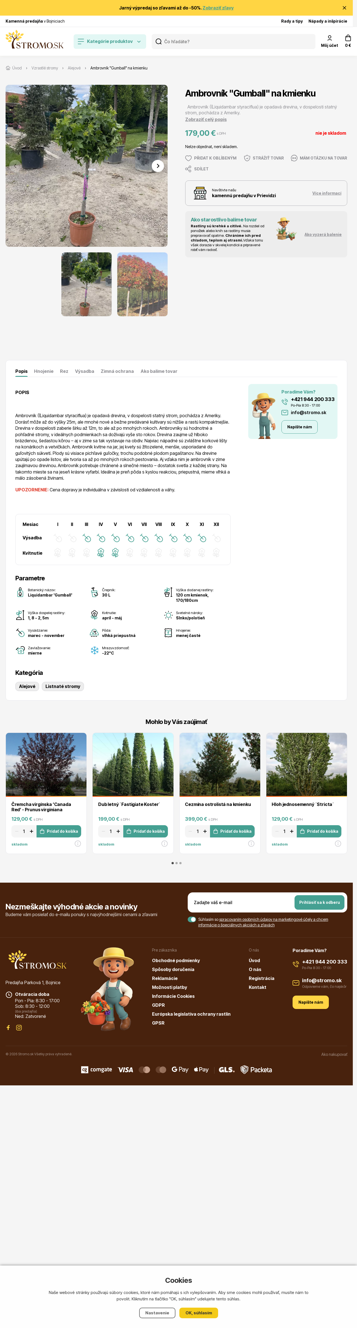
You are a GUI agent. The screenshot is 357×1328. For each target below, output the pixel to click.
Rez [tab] (64, 371)
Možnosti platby (169, 987)
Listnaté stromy (62, 686)
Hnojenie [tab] (44, 371)
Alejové (27, 686)
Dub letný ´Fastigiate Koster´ (129, 804)
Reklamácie (165, 978)
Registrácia (261, 978)
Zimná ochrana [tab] (117, 371)
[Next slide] (158, 166)
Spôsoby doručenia (173, 969)
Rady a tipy (292, 21)
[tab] (173, 863)
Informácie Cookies (173, 996)
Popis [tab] (21, 371)
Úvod (254, 960)
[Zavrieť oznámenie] (344, 8)
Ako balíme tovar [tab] (159, 371)
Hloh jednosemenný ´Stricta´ (303, 804)
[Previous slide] (15, 166)
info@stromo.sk (308, 412)
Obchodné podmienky (176, 960)
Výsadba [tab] (84, 371)
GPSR (158, 1023)
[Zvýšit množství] (32, 831)
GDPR (158, 1005)
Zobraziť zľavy (218, 8)
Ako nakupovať (334, 1054)
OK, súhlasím (198, 1312)
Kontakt (257, 987)
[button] (86, 284)
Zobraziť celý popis (206, 119)
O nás (255, 969)
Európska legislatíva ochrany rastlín (191, 1014)
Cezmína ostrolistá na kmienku (218, 804)
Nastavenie (157, 1312)
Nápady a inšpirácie (327, 21)
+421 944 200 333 (312, 399)
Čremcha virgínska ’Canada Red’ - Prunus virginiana (41, 806)
